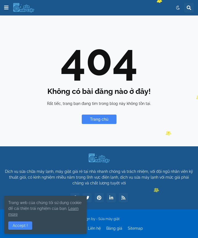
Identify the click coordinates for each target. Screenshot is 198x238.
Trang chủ (99, 119)
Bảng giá (114, 228)
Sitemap (135, 228)
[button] (6, 8)
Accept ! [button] (20, 225)
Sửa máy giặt (109, 219)
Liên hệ (94, 228)
